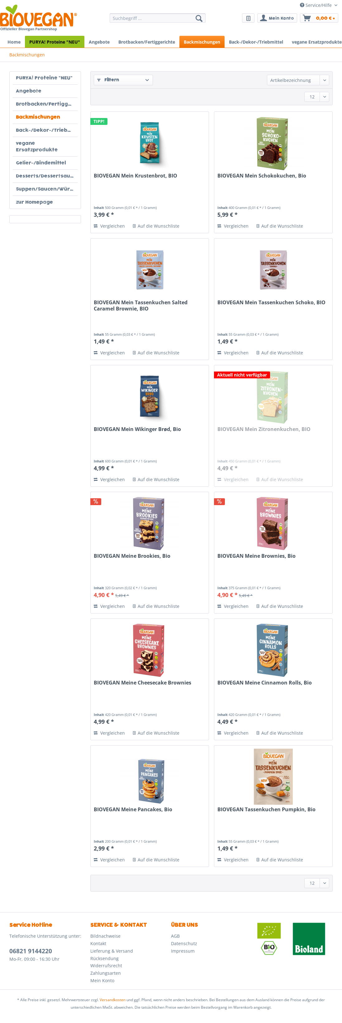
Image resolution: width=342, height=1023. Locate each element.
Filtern (108, 80)
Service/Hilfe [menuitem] (316, 5)
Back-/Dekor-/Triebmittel (47, 130)
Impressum (183, 951)
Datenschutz (184, 943)
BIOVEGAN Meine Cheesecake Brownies (142, 683)
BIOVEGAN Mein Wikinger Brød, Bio (137, 429)
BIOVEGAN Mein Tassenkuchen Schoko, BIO (271, 302)
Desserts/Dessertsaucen (47, 176)
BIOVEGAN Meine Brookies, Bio (132, 556)
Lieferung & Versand (111, 951)
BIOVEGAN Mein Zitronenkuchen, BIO (264, 429)
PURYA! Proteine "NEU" (44, 78)
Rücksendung (104, 958)
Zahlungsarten (105, 973)
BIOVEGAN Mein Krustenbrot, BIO (135, 176)
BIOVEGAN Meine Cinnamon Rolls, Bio (264, 683)
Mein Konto (102, 980)
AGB (175, 936)
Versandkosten (113, 999)
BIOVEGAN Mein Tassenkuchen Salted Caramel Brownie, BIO (141, 305)
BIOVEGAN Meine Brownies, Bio (256, 556)
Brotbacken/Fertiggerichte (47, 104)
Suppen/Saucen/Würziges (47, 189)
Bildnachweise (105, 936)
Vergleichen (109, 226)
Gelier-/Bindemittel (41, 163)
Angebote (28, 91)
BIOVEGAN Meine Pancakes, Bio (133, 809)
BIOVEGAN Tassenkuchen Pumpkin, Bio (266, 809)
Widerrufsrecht (106, 966)
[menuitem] (157, 21)
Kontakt (98, 943)
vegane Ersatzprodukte (37, 146)
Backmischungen (38, 117)
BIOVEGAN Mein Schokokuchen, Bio (261, 176)
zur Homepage (34, 202)
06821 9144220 (30, 951)
